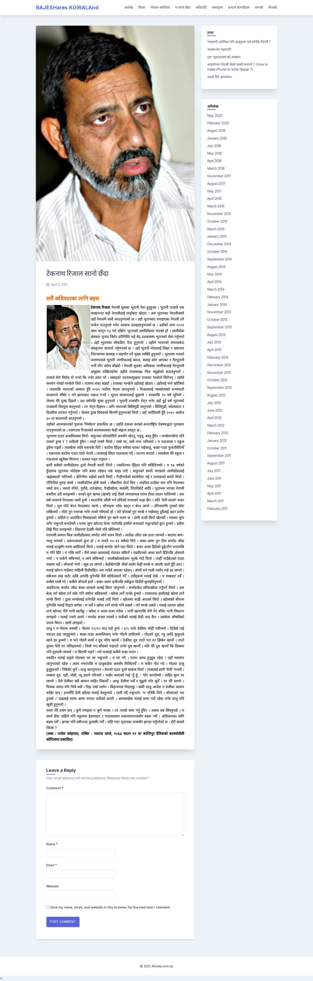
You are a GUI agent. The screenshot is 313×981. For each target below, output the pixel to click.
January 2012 (217, 441)
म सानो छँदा (182, 7)
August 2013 (216, 335)
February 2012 (217, 433)
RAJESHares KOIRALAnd (67, 7)
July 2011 (213, 471)
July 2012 (214, 403)
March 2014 (216, 289)
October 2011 (216, 448)
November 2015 (219, 214)
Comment (54, 788)
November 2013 (219, 312)
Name (52, 844)
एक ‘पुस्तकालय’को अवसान (223, 57)
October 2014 (217, 252)
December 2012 (219, 365)
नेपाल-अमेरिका (160, 7)
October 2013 (217, 320)
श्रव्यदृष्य (217, 7)
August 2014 (216, 267)
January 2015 (217, 236)
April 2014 (214, 282)
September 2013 (219, 327)
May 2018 (214, 153)
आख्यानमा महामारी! (219, 49)
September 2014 (219, 259)
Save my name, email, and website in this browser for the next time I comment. (110, 907)
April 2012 (214, 418)
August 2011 (216, 463)
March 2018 (216, 168)
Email (51, 865)
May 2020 (215, 116)
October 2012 (217, 380)
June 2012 (214, 410)
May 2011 (214, 486)
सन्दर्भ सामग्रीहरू (239, 7)
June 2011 (214, 478)
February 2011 (217, 509)
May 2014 (214, 274)
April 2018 (214, 161)
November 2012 (219, 373)
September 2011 (219, 456)
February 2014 (217, 297)
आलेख (128, 7)
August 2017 (216, 184)
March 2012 (216, 425)
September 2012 (219, 388)
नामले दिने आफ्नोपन (219, 77)
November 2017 (219, 176)
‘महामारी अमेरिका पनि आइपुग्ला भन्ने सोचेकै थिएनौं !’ (239, 42)
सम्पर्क (259, 7)
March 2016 (216, 206)
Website (52, 886)
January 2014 (217, 305)
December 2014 (219, 244)
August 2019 (216, 131)
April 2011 (214, 493)
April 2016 (214, 199)
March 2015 (216, 229)
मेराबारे (272, 7)
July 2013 (214, 342)
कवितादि (201, 7)
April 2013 (214, 350)
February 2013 (217, 357)
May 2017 (214, 191)
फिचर (141, 7)
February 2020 (218, 123)
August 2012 (216, 395)
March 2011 (215, 501)
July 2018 (214, 146)
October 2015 (217, 221)
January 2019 (217, 138)
